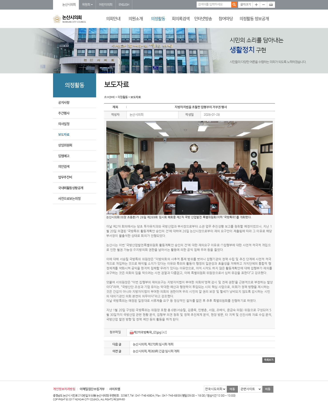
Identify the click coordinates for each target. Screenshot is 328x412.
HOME (109, 97)
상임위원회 (65, 145)
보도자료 (63, 135)
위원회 (87, 4)
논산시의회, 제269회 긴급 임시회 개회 (156, 351)
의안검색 (63, 167)
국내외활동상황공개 (70, 188)
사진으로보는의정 (69, 199)
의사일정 (63, 124)
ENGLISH (124, 4)
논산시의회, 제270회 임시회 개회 (153, 344)
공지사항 (63, 103)
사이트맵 (114, 389)
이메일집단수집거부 (92, 389)
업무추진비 (65, 177)
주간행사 (63, 113)
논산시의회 (69, 4)
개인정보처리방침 (64, 389)
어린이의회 (105, 4)
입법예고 (63, 156)
